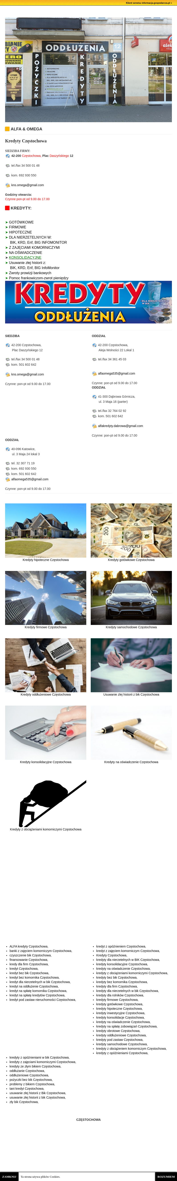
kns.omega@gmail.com (24, 185)
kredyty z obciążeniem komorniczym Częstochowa (131, 1048)
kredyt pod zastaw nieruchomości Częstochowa (42, 999)
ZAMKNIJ (9, 1176)
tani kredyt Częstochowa (27, 1088)
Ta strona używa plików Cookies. (40, 1176)
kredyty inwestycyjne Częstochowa (120, 1013)
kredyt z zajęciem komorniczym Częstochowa (127, 951)
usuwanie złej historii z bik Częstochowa (37, 1097)
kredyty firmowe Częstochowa (117, 999)
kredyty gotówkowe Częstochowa (119, 1004)
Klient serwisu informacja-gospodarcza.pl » (149, 3)
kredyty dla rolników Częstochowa (119, 995)
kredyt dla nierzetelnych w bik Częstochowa (40, 982)
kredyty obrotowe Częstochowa (118, 1031)
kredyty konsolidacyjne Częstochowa (121, 964)
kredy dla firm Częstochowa (29, 964)
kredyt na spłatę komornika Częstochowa (38, 991)
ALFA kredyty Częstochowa (28, 946)
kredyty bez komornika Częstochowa (121, 982)
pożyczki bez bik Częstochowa (31, 1079)
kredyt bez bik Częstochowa (29, 973)
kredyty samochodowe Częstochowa (121, 1044)
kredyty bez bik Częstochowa (116, 977)
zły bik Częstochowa (24, 1102)
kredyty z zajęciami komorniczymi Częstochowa (42, 1062)
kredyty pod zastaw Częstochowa (119, 1039)
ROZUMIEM (166, 1176)
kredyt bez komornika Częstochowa (34, 977)
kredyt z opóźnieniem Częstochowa (120, 946)
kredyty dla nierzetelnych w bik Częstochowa (127, 991)
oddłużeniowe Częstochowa (29, 1075)
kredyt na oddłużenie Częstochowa (34, 986)
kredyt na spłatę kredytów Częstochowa (37, 995)
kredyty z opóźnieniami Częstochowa (121, 1053)
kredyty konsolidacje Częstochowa (120, 1017)
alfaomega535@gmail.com (113, 373)
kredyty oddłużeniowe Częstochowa (121, 1035)
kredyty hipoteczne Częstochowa (119, 1008)
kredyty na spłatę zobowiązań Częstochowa (126, 1026)
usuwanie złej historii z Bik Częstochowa (37, 1093)
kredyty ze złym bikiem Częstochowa (35, 1066)
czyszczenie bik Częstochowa (30, 955)
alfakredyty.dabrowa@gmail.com (117, 426)
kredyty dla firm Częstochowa (116, 986)
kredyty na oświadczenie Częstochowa (123, 968)
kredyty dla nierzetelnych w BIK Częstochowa (127, 960)
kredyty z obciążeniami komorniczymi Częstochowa (131, 973)
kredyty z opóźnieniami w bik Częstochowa (39, 1057)
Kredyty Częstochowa (111, 955)
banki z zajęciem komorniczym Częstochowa (40, 951)
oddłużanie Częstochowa (27, 1071)
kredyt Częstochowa (24, 968)
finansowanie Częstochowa (28, 960)
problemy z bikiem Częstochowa (32, 1084)
